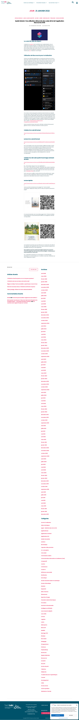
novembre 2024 (45, 318)
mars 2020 (44, 472)
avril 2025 (44, 304)
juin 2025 (43, 298)
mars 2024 (44, 340)
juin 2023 (43, 365)
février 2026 (44, 279)
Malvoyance (44, 625)
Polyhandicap (45, 650)
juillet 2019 (44, 495)
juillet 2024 (44, 329)
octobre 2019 (44, 486)
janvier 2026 (44, 282)
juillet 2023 (44, 362)
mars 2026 (44, 276)
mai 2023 (43, 367)
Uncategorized (45, 680)
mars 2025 (44, 306)
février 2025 (44, 309)
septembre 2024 (46, 323)
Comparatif (44, 561)
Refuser (71, 715)
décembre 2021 (45, 414)
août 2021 (44, 425)
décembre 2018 (45, 514)
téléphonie (44, 672)
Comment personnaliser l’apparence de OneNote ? (21, 301)
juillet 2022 (44, 395)
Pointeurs (44, 647)
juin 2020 (43, 464)
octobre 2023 (45, 354)
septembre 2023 (45, 356)
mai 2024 (43, 334)
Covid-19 (43, 569)
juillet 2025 (44, 295)
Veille (42, 683)
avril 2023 (44, 370)
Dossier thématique (47, 583)
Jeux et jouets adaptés (27, 18)
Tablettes (44, 669)
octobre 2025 (45, 290)
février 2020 (44, 475)
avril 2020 (44, 470)
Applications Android (47, 533)
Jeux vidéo (44, 614)
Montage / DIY (47, 18)
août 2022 (44, 392)
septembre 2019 (45, 489)
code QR (31, 44)
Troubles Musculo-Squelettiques (50, 674)
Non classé (44, 639)
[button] (76, 705)
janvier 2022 (44, 412)
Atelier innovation (46, 539)
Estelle (9, 301)
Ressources (44, 658)
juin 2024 (43, 331)
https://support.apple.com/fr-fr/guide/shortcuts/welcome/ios (33, 121)
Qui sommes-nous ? (54, 3)
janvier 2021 (44, 445)
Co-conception (45, 550)
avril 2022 (44, 403)
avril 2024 (44, 337)
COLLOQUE (44, 553)
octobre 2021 (44, 420)
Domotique (44, 578)
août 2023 (44, 359)
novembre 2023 (45, 351)
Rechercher (9, 267)
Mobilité (43, 630)
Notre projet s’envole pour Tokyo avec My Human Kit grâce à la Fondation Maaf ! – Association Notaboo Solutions (21, 306)
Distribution (44, 575)
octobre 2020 (45, 453)
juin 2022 (43, 398)
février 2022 (44, 409)
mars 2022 (44, 406)
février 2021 (44, 442)
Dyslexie (43, 586)
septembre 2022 (45, 389)
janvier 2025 (44, 312)
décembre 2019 (45, 481)
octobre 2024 (45, 320)
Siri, (30, 50)
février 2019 (44, 508)
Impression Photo (30, 171)
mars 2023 (44, 373)
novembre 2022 (45, 384)
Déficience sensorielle (47, 572)
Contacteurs (44, 567)
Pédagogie (54, 18)
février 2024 (44, 342)
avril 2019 (43, 503)
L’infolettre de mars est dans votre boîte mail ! (20, 281)
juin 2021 (43, 431)
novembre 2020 (45, 450)
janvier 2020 (44, 478)
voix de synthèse (62, 18)
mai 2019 (43, 500)
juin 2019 (43, 497)
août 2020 (44, 459)
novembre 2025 (45, 287)
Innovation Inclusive (41, 3)
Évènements (44, 594)
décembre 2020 (45, 448)
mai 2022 (43, 401)
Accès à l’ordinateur (47, 522)
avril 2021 (43, 437)
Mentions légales (48, 718)
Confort (43, 564)
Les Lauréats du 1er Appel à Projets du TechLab (21, 308)
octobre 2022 (45, 387)
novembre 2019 (45, 484)
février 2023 (44, 376)
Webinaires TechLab (47, 691)
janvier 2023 (44, 378)
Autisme (43, 542)
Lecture (36, 18)
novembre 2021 (45, 417)
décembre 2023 (45, 348)
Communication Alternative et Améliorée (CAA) (54, 558)
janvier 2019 (44, 511)
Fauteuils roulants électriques (49, 600)
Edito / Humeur (45, 591)
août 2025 (44, 293)
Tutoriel (43, 677)
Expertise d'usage (46, 597)
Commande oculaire (47, 555)
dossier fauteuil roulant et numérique (52, 580)
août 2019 (44, 492)
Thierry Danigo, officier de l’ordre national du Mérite (21, 293)
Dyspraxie (44, 589)
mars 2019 (44, 506)
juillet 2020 (44, 461)
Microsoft (44, 627)
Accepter (57, 715)
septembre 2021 (45, 423)
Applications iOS (17, 18)
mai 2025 (43, 301)
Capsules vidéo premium (48, 547)
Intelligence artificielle (47, 608)
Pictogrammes (45, 644)
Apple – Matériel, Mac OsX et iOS (50, 528)
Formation (44, 603)
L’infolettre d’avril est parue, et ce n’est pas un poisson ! (22, 278)
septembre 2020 (46, 456)
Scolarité (43, 661)
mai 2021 (43, 434)
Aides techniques (46, 525)
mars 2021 (44, 439)
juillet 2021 (44, 428)
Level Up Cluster (36, 718)
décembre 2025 (45, 284)
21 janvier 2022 (47, 25)
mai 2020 (43, 467)
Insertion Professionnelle (48, 605)
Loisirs (41, 18)
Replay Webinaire (46, 655)
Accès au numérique (29, 3)
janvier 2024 (44, 345)
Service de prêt (45, 666)
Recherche (44, 652)
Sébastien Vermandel (36, 25)
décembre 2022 (45, 381)
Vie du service (45, 686)
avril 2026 (44, 273)
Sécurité (43, 663)
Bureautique (44, 544)
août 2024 (44, 326)
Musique (43, 636)
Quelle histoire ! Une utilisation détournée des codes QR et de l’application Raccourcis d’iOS (39, 22)
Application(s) (45, 531)
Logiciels (43, 619)
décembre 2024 (45, 315)
